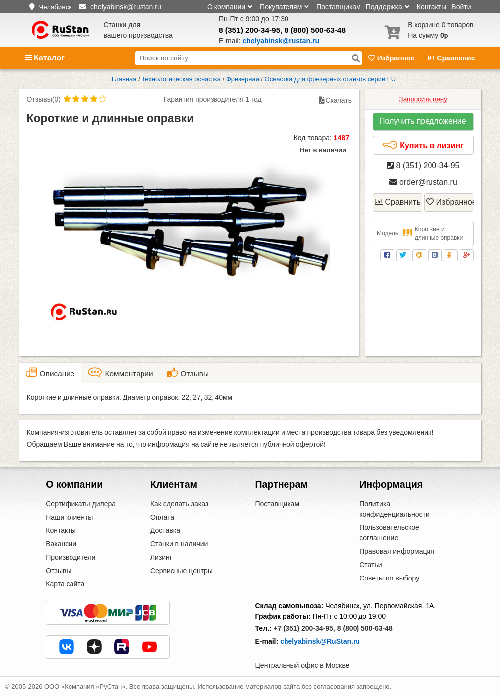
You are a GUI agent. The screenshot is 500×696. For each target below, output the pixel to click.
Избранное (392, 58)
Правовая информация (396, 551)
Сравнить (398, 202)
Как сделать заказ (179, 504)
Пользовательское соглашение (389, 532)
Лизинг (161, 557)
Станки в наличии (179, 544)
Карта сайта (65, 584)
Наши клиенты (69, 517)
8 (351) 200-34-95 (249, 30)
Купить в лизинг (423, 145)
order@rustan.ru (423, 182)
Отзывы (58, 571)
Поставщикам (338, 7)
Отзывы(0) (44, 99)
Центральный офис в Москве (302, 665)
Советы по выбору (389, 578)
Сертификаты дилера (81, 504)
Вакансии (61, 544)
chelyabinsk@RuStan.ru (320, 641)
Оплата (162, 517)
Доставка (165, 530)
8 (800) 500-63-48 (315, 30)
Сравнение (451, 58)
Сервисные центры (181, 571)
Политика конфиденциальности (394, 509)
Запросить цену (423, 99)
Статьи (370, 565)
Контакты (431, 7)
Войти (461, 7)
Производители (70, 557)
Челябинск (55, 7)
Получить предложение (422, 121)
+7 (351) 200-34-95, (304, 628)
